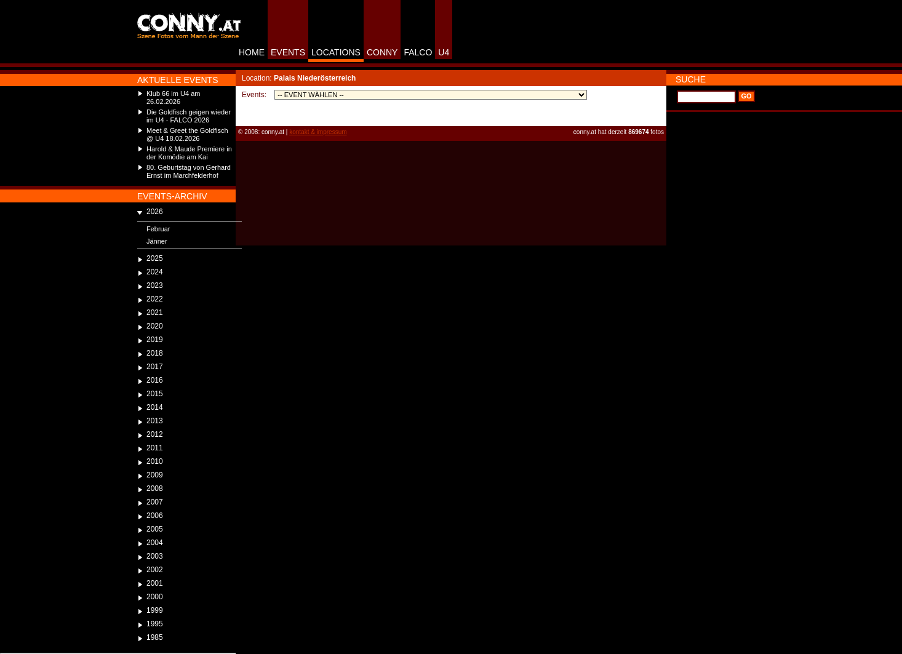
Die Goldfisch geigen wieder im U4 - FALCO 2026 (188, 116)
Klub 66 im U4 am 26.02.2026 (173, 97)
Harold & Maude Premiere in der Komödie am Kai (189, 153)
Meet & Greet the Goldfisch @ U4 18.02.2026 (187, 134)
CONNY (382, 52)
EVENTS (288, 52)
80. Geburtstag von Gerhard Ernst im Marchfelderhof (188, 171)
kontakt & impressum (317, 132)
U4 (443, 52)
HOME (252, 52)
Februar (158, 229)
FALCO (418, 52)
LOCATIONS (336, 52)
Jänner (156, 241)
